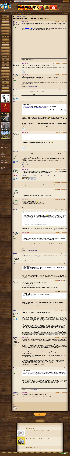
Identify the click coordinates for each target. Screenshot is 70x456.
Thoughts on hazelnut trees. (32, 447)
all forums (5, 91)
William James (15, 74)
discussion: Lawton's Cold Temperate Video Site (37, 426)
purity (5, 39)
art (5, 53)
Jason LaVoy (15, 181)
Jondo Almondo (15, 392)
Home (2, 1)
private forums (5, 88)
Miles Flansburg (15, 89)
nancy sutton (15, 253)
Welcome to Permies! (32, 175)
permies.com (5, 82)
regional (5, 59)
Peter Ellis (14, 63)
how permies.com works (26, 96)
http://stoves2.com (33, 404)
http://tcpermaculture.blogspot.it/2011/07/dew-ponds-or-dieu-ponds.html (34, 78)
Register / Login (66, 1)
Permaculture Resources (41, 175)
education (5, 62)
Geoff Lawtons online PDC (32, 428)
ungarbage (5, 42)
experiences (5, 68)
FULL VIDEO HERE (29, 28)
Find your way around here (26, 166)
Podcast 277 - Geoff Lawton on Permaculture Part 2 (37, 438)
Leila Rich (14, 199)
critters (5, 22)
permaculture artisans (5, 56)
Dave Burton (15, 169)
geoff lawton (19, 16)
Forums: (14, 16)
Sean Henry (14, 310)
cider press (5, 73)
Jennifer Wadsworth (15, 22)
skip (5, 65)
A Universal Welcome (25, 164)
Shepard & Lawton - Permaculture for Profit (43, 396)
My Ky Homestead (54, 334)
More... (40, 449)
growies (5, 19)
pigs (27, 16)
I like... (13, 97)
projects (5, 76)
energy (5, 30)
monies (5, 33)
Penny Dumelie (15, 151)
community (5, 45)
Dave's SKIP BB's (25, 175)
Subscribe (6, 1)
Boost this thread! (40, 420)
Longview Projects (58, 175)
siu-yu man (14, 280)
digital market (5, 79)
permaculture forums (5, 16)
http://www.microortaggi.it (32, 86)
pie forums (5, 85)
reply (40, 414)
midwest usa (31, 16)
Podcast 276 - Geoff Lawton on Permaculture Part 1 (37, 430)
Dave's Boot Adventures (50, 175)
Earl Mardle (15, 209)
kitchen (5, 36)
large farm (24, 16)
